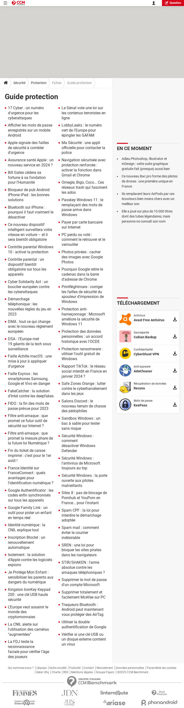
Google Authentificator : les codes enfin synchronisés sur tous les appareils (30, 495)
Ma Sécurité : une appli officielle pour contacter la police (83, 147)
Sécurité (19, 83)
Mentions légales (82, 672)
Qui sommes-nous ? (21, 668)
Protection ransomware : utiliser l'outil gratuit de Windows (82, 354)
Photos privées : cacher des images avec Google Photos (82, 257)
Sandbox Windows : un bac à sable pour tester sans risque (81, 423)
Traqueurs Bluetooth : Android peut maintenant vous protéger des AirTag (83, 609)
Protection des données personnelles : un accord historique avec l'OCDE (82, 336)
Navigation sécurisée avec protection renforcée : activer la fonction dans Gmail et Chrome (84, 167)
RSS (65, 672)
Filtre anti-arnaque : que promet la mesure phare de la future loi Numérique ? (30, 438)
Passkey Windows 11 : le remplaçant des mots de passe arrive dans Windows (82, 207)
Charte (56, 672)
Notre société (57, 668)
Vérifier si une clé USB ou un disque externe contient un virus (84, 639)
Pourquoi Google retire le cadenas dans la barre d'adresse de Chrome (82, 274)
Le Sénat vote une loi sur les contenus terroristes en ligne (84, 113)
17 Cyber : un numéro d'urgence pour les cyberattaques (26, 113)
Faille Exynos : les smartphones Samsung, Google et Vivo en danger (29, 378)
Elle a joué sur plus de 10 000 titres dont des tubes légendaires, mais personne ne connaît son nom (147, 216)
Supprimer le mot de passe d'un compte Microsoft (84, 582)
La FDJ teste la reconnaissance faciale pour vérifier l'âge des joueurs (28, 649)
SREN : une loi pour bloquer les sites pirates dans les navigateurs (81, 550)
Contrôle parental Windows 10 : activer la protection (30, 249)
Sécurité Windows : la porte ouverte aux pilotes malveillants (84, 480)
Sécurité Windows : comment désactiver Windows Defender (78, 443)
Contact (88, 668)
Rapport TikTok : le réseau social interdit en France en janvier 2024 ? (84, 371)
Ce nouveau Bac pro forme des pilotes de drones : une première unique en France (150, 181)
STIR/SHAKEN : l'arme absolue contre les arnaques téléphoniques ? (83, 567)
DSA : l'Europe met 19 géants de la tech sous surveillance (29, 344)
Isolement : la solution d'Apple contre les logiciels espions (30, 559)
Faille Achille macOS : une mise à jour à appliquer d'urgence (30, 361)
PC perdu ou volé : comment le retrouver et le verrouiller (83, 239)
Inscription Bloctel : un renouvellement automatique (26, 542)
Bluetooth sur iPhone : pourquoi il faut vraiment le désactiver (30, 212)
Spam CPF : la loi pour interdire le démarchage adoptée (81, 515)
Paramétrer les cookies (161, 668)
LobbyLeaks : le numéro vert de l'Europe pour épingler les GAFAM (82, 130)
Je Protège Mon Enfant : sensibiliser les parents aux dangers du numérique (30, 577)
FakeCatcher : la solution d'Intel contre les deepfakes (31, 393)
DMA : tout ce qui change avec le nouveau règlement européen (30, 326)
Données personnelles (130, 668)
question (173, 3)
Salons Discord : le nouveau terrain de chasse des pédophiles (84, 406)
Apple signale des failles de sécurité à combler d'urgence (28, 147)
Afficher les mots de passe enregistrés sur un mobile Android (30, 130)
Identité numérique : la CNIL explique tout (26, 527)
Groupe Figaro (105, 672)
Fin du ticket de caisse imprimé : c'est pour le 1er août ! (29, 455)
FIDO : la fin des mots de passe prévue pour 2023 (28, 406)
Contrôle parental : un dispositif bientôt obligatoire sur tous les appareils (27, 267)
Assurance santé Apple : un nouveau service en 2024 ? (31, 162)
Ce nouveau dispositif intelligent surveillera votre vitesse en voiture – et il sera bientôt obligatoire (30, 232)
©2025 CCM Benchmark (132, 672)
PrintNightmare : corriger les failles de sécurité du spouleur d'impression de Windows (83, 294)
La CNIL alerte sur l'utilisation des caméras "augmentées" (28, 629)
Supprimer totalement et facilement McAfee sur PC (83, 594)
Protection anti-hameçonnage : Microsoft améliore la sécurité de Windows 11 (83, 316)
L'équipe (41, 668)
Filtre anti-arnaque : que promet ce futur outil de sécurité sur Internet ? (28, 420)
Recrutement (105, 668)
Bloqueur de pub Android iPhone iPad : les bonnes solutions (29, 195)
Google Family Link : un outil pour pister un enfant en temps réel (30, 512)
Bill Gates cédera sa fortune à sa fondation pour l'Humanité (27, 177)
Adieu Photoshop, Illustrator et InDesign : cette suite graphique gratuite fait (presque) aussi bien (146, 164)
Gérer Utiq (42, 672)
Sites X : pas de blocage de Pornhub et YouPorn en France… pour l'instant (84, 497)
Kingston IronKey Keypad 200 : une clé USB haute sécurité (29, 594)
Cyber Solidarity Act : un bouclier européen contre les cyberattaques (28, 286)
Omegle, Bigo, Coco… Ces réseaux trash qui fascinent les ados (84, 187)
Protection (38, 83)
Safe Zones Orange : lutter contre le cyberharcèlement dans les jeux (84, 388)
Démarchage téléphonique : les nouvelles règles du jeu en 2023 (29, 306)
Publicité (74, 668)
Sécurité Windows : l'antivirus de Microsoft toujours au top (81, 463)
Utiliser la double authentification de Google (84, 624)
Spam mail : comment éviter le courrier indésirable (80, 532)
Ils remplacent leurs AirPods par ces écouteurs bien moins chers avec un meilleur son (148, 199)
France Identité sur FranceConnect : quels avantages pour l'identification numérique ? (30, 475)
